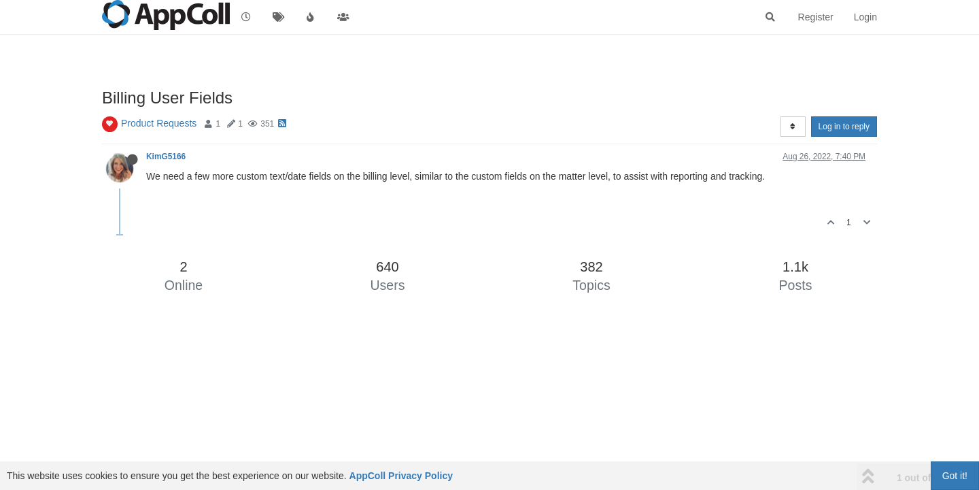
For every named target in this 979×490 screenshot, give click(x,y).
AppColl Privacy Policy (401, 475)
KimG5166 (166, 156)
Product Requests (158, 123)
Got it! (954, 475)
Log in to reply (844, 126)
